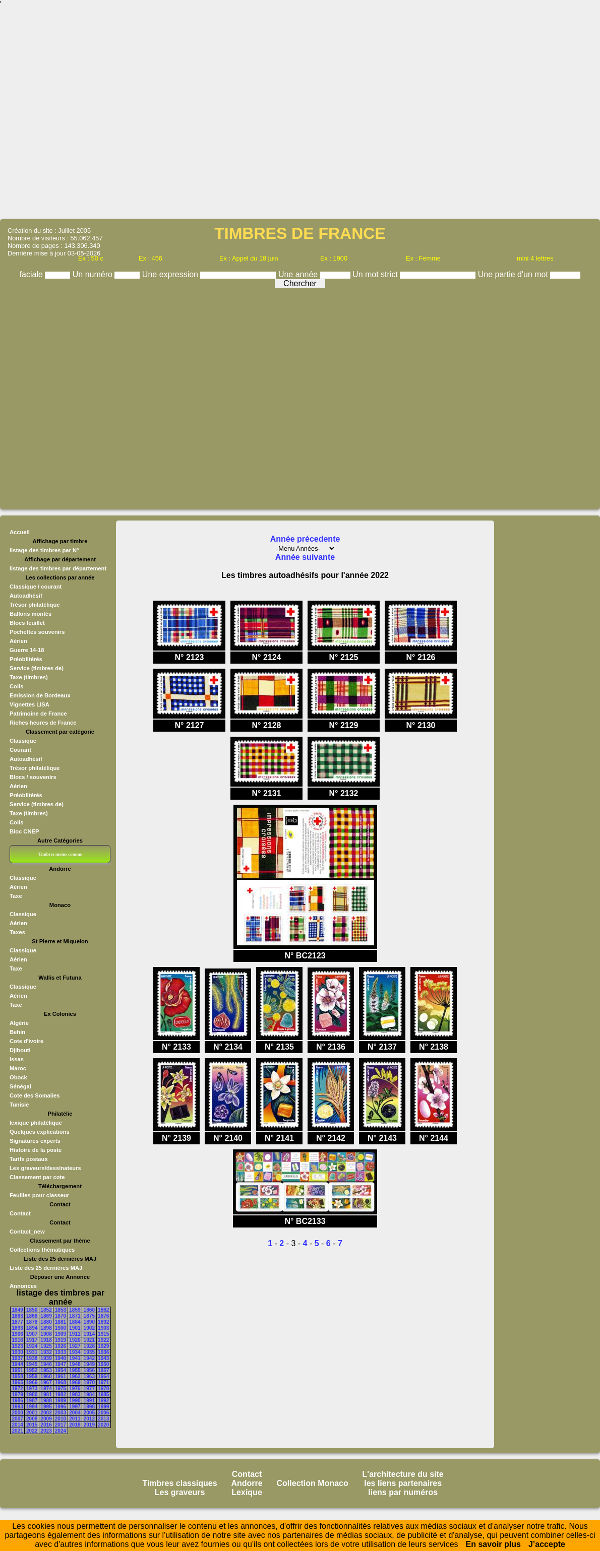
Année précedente (305, 539)
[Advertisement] (300, 113)
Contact (20, 1213)
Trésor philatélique (34, 605)
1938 (31, 1358)
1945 (31, 1364)
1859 (74, 1310)
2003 (60, 1412)
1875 (89, 1316)
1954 (60, 1370)
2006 (103, 1412)
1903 (103, 1328)
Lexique (246, 1492)
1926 (60, 1346)
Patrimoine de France (38, 713)
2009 (45, 1418)
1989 (60, 1400)
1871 (74, 1316)
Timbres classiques (179, 1483)
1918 (45, 1340)
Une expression (171, 274)
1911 (74, 1334)
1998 (89, 1406)
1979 (17, 1394)
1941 (74, 1358)
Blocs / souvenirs (33, 777)
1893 (17, 1328)
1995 (45, 1406)
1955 (74, 1370)
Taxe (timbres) (29, 677)
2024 (60, 1431)
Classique (23, 741)
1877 (17, 1322)
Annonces (23, 1286)
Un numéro (94, 274)
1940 (60, 1358)
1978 (103, 1388)
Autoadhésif (26, 596)
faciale (32, 274)
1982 (60, 1394)
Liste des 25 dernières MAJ (46, 1268)
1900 (60, 1328)
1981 (45, 1394)
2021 (17, 1431)
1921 (89, 1340)
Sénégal (20, 1086)
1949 (89, 1364)
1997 (74, 1406)
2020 (103, 1425)
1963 (89, 1376)
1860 (89, 1310)
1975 (60, 1388)
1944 (17, 1364)
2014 (17, 1425)
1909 (60, 1334)
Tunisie (19, 1105)
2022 (31, 1431)
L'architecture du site (403, 1474)
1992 (103, 1400)
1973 (31, 1388)
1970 (89, 1382)
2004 (74, 1412)
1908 (45, 1334)
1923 (17, 1346)
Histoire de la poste (36, 1150)
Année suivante (305, 557)
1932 (45, 1352)
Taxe (16, 896)
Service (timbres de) (37, 668)
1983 (74, 1394)
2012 (89, 1418)
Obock (18, 1077)
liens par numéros (403, 1492)
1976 (74, 1388)
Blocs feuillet (27, 623)
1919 (60, 1340)
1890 (89, 1322)
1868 (31, 1316)
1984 (89, 1394)
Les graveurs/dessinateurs (45, 1168)
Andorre (246, 1483)
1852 (45, 1310)
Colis (16, 686)
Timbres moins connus (60, 854)
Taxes (17, 932)
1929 (103, 1346)
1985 (103, 1394)
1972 (17, 1388)
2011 (74, 1418)
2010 (60, 1418)
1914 (89, 1334)
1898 (45, 1328)
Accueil (20, 532)
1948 (74, 1364)
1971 (103, 1382)
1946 (45, 1364)
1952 (31, 1370)
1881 (60, 1322)
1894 (31, 1328)
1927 (74, 1346)
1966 (31, 1382)
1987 (31, 1400)
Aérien (18, 641)
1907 (31, 1334)
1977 (89, 1388)
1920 (74, 1340)
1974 (45, 1388)
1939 (45, 1358)
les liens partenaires (403, 1483)
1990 (74, 1400)
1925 (45, 1346)
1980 (31, 1394)
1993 (17, 1406)
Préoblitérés (26, 659)
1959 (31, 1376)
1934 (74, 1352)
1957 (103, 1370)
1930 (17, 1352)
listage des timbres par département (58, 568)
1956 (89, 1370)
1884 (74, 1322)
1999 (103, 1406)
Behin (17, 1032)
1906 (17, 1334)
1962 (74, 1376)
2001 (31, 1412)
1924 (31, 1346)
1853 (60, 1310)
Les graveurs (180, 1492)
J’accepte (546, 1544)
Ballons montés (30, 614)
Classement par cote (37, 1177)
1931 (31, 1352)
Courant (20, 750)
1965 (17, 1382)
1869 (45, 1316)
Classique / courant (36, 587)
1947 (60, 1364)
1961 (60, 1376)
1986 (17, 1400)
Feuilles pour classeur (39, 1195)
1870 (60, 1316)
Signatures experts (35, 1141)
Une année (299, 274)
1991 (89, 1400)
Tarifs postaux (29, 1159)
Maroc (18, 1068)
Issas (17, 1059)
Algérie (19, 1023)
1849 (17, 1310)
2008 (31, 1418)
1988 (45, 1400)
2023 (45, 1431)
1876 (103, 1316)
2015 (31, 1425)
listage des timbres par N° (44, 550)
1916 (17, 1340)
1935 (89, 1352)
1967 (45, 1382)
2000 (17, 1412)
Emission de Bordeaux (40, 695)
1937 (17, 1358)
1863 (17, 1316)
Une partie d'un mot (514, 274)
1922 (103, 1340)
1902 (89, 1328)
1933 (60, 1352)
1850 (31, 1310)
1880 (45, 1322)
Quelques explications (40, 1132)
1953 (45, 1370)
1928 (89, 1346)
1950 (103, 1364)
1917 (31, 1340)
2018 (74, 1425)
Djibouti (20, 1050)
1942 (89, 1358)
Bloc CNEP (24, 831)
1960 (45, 1376)
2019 (89, 1425)
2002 (45, 1412)
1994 (31, 1406)
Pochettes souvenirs (37, 632)
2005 (89, 1412)
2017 (60, 1425)
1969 (74, 1382)
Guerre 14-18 (27, 650)
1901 (74, 1328)
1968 (60, 1382)
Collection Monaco (312, 1483)
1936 (103, 1352)
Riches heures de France (43, 723)
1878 (31, 1322)
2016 (45, 1425)
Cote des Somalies (34, 1095)
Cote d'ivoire (26, 1041)
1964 (103, 1376)
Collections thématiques (42, 1250)
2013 (103, 1418)
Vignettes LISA (29, 704)
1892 (103, 1322)
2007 (17, 1418)
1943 (103, 1358)
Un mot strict (376, 274)
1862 (103, 1310)
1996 (60, 1406)
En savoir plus (493, 1544)
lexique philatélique (36, 1123)
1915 (103, 1334)
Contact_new (27, 1232)
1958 (17, 1376)
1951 (17, 1370)
